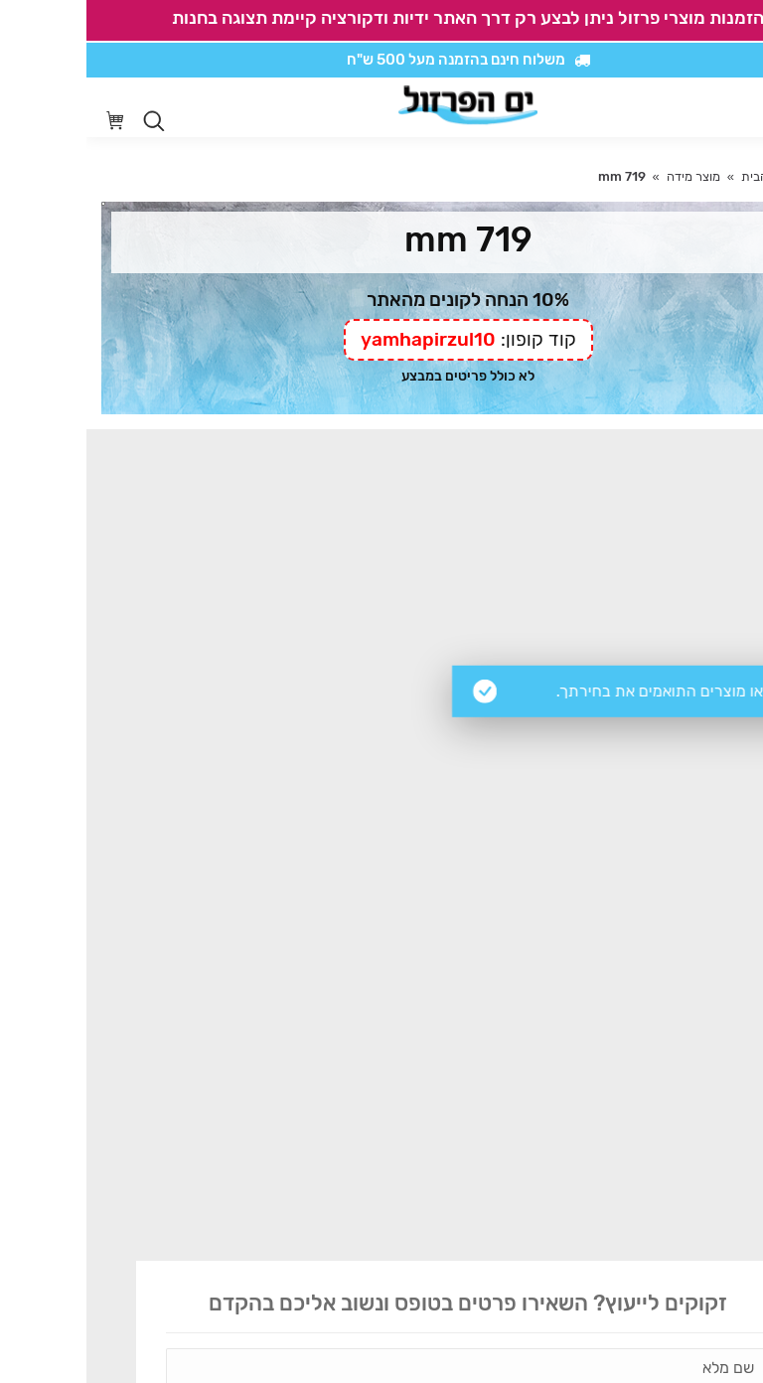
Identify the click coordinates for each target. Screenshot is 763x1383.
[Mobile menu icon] (732, 107)
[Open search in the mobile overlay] (67, 121)
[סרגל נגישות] (690, 107)
